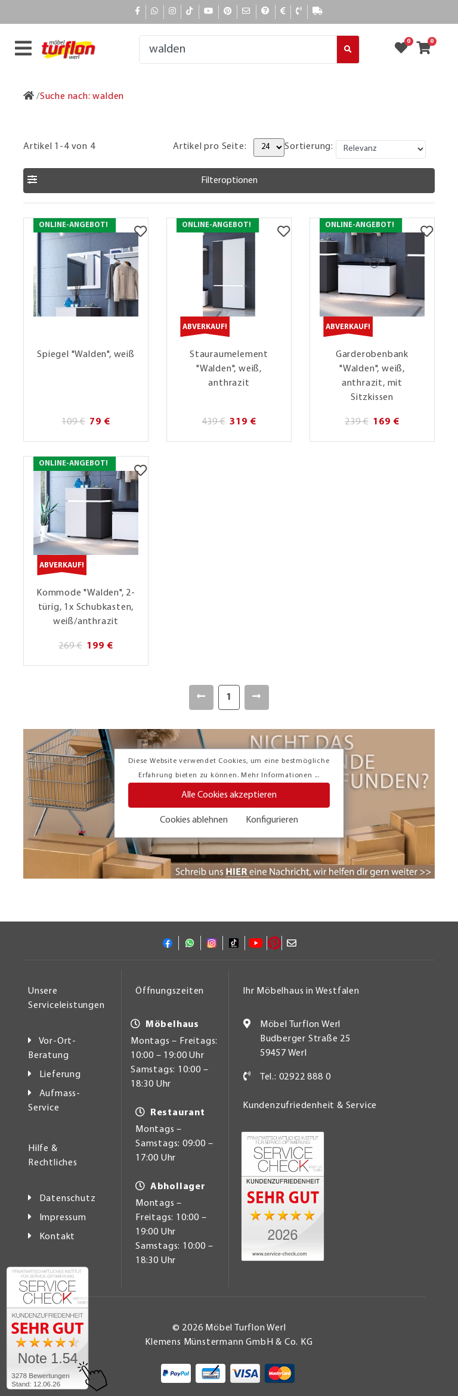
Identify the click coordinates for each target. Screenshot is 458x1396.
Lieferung (60, 1074)
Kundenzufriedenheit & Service (310, 1105)
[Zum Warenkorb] (427, 49)
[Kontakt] (299, 11)
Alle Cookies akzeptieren (229, 795)
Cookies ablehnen (194, 820)
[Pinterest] (228, 11)
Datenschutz (67, 1198)
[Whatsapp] (154, 11)
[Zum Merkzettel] (405, 49)
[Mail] (246, 11)
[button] (229, 180)
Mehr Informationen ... (280, 775)
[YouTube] (208, 11)
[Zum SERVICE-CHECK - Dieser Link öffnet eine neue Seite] (47, 1328)
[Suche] (238, 49)
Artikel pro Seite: (209, 146)
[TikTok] (190, 11)
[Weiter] (257, 697)
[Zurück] (201, 697)
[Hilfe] (265, 11)
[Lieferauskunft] (318, 11)
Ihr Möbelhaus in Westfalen (301, 991)
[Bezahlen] (283, 11)
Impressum (62, 1218)
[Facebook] (138, 11)
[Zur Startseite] (29, 96)
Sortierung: (308, 146)
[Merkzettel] (140, 233)
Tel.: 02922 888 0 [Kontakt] (295, 1077)
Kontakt (57, 1237)
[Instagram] (172, 11)
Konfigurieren (272, 820)
